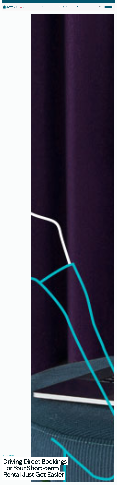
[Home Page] (10, 7)
